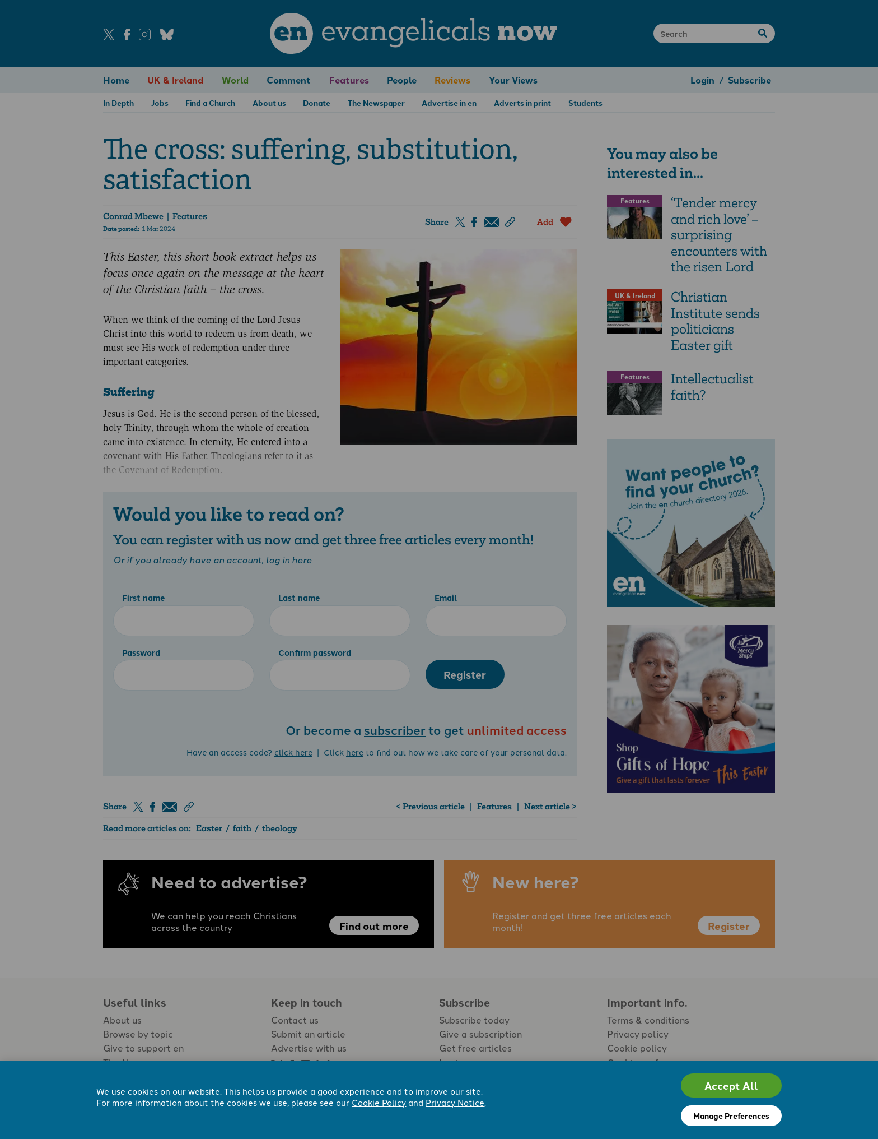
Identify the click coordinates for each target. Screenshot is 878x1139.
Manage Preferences (731, 1115)
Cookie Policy (379, 1102)
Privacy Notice (455, 1102)
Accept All (731, 1085)
